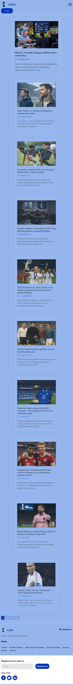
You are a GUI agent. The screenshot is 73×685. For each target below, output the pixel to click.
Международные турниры (34, 647)
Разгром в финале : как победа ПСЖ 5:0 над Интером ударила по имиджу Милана (36, 229)
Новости (12, 650)
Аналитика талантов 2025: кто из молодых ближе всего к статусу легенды (36, 170)
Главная (4, 647)
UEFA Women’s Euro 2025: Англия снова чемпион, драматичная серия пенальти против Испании (35, 289)
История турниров (16, 647)
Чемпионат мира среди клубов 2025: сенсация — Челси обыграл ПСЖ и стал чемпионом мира (35, 410)
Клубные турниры (53, 647)
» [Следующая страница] (18, 618)
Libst (8, 4)
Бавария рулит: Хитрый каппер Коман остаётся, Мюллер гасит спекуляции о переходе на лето (34, 471)
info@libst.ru (67, 629)
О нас (7, 11)
